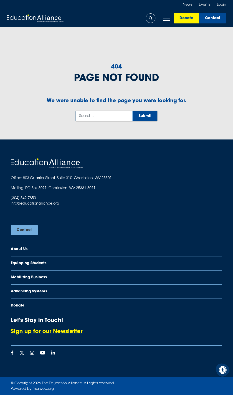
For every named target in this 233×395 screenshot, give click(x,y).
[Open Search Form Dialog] (150, 18)
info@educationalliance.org (35, 203)
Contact (212, 18)
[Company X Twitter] (22, 353)
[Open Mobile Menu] (166, 18)
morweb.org (43, 389)
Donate (186, 18)
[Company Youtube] (42, 353)
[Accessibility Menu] (223, 370)
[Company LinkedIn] (53, 353)
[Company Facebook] (12, 353)
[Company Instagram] (32, 353)
